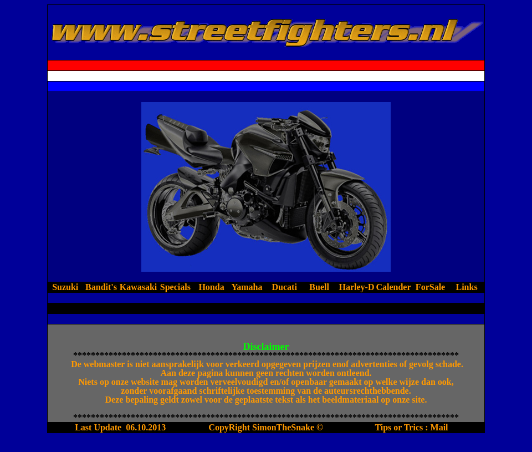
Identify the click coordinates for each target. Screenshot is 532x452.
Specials (175, 287)
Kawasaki (138, 287)
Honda (211, 287)
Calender (393, 287)
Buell (320, 287)
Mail (439, 427)
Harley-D (356, 287)
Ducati (284, 287)
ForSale (430, 287)
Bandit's (101, 287)
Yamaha (247, 287)
